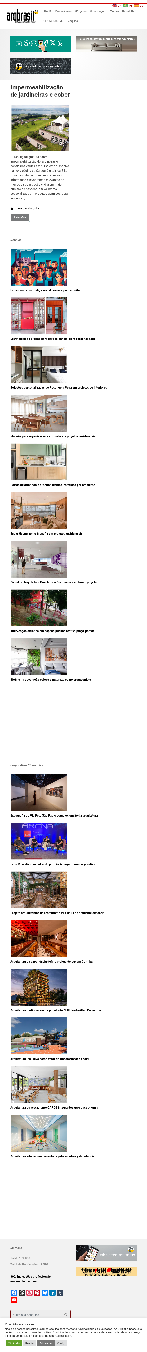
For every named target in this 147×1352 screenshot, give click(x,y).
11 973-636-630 (53, 21)
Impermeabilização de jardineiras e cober (40, 91)
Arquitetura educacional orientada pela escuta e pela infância (52, 1156)
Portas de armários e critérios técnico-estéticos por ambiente (52, 485)
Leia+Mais (20, 217)
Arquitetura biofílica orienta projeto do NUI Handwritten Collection (55, 1010)
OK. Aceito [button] (14, 1343)
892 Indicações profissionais (30, 1276)
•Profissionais (63, 11)
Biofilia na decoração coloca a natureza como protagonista (50, 679)
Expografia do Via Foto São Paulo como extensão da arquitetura (54, 815)
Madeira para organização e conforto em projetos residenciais (53, 436)
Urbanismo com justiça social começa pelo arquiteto (46, 290)
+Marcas (113, 11)
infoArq (20, 208)
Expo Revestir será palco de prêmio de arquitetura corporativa (52, 864)
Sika (36, 208)
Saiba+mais (45, 1343)
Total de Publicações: (25, 1264)
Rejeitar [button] (29, 1343)
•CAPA (47, 11)
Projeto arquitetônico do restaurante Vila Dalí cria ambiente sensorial (57, 913)
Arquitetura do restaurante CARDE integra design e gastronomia (54, 1107)
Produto (28, 208)
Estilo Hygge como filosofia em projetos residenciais (46, 533)
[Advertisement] (34, 728)
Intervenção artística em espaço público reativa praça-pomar (52, 631)
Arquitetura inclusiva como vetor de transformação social (49, 1059)
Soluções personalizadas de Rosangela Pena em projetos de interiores (58, 387)
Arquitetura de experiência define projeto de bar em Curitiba (51, 961)
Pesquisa (72, 21)
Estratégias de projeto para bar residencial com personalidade (52, 339)
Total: (14, 1258)
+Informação (97, 11)
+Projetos (81, 11)
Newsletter (129, 11)
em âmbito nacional (23, 1281)
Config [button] (61, 1343)
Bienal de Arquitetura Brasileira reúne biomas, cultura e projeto (53, 582)
